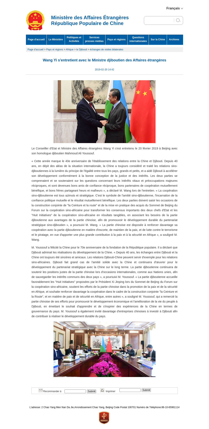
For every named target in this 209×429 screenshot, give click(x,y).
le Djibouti (81, 49)
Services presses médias (94, 39)
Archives (174, 39)
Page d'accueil (36, 39)
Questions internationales (138, 39)
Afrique (69, 49)
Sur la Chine (158, 39)
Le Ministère (56, 39)
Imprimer (107, 391)
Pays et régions (116, 39)
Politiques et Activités (74, 39)
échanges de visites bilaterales (106, 49)
